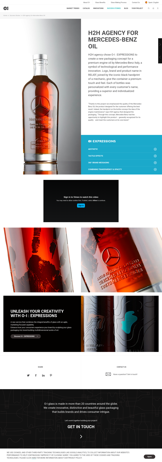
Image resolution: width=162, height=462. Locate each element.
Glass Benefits (100, 2)
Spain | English (152, 2)
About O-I (86, 2)
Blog (126, 8)
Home (5, 15)
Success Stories (114, 8)
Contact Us (136, 2)
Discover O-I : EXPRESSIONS (24, 336)
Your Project (137, 8)
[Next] (160, 44)
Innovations (98, 8)
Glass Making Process (119, 2)
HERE (34, 458)
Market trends (73, 8)
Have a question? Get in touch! (121, 374)
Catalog (86, 8)
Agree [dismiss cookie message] (149, 457)
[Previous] (160, 57)
